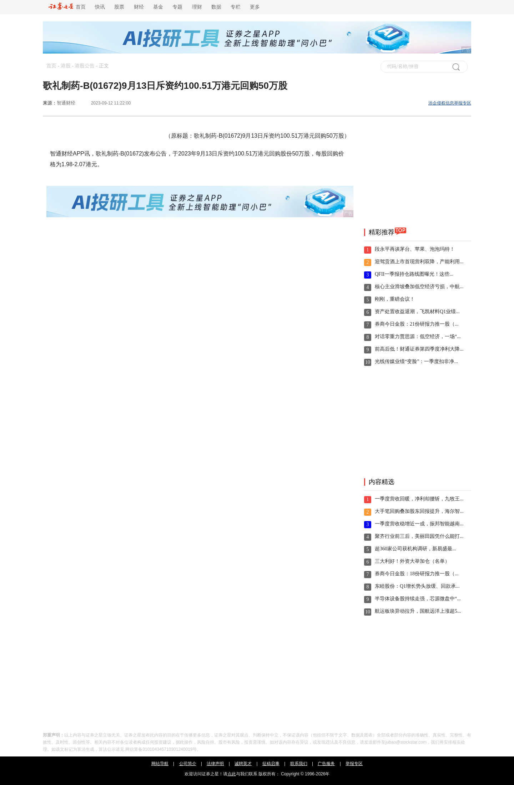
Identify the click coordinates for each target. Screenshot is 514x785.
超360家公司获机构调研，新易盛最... (415, 548)
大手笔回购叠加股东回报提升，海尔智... (419, 511)
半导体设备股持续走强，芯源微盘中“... (418, 598)
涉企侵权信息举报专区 (449, 103)
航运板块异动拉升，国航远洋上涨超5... (418, 611)
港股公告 (85, 65)
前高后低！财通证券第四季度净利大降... (419, 349)
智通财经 (66, 103)
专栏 (236, 7)
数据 (216, 7)
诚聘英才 (243, 763)
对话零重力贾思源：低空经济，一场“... (418, 336)
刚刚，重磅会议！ (395, 299)
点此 (231, 773)
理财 (197, 7)
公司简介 (187, 763)
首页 (67, 7)
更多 (255, 7)
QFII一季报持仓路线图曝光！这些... (414, 274)
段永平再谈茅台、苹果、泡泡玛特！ (415, 249)
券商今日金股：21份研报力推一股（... (417, 324)
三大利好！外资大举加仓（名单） (412, 561)
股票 (119, 7)
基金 (158, 7)
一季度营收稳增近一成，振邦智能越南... (419, 523)
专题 (177, 7)
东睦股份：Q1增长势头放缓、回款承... (417, 586)
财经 (139, 7)
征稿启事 (270, 763)
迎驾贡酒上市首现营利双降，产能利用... (419, 261)
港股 (66, 65)
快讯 (100, 7)
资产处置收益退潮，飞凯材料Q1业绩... (417, 311)
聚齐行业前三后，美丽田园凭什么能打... (419, 536)
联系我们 (298, 763)
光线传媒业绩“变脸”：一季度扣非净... (416, 361)
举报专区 (354, 763)
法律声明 (215, 763)
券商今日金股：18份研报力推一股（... (417, 573)
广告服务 (326, 763)
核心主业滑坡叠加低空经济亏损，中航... (419, 286)
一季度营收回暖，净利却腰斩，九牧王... (419, 498)
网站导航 (159, 763)
